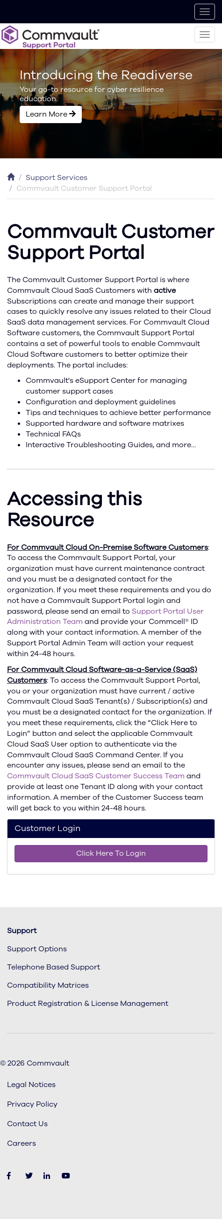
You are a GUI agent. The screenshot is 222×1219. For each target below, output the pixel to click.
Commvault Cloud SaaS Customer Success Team (96, 776)
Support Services (56, 178)
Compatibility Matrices (48, 985)
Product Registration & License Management (87, 1003)
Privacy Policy (32, 1104)
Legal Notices (31, 1085)
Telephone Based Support (53, 967)
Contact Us (27, 1124)
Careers (21, 1143)
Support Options (37, 949)
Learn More (51, 114)
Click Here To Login (111, 853)
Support (21, 931)
